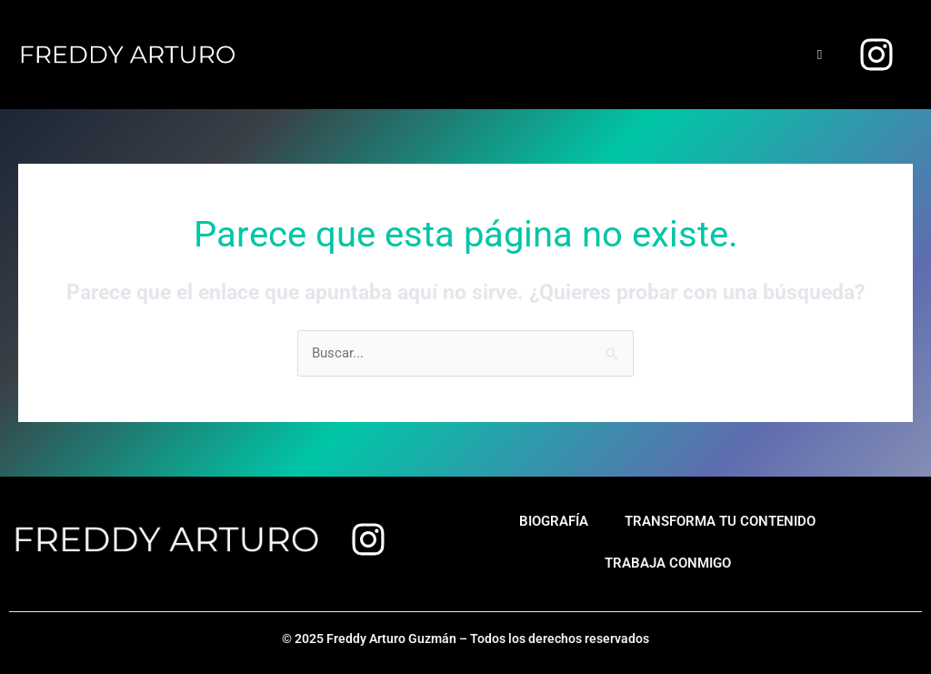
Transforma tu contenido (720, 521)
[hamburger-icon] (819, 55)
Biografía (553, 521)
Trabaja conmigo (668, 563)
